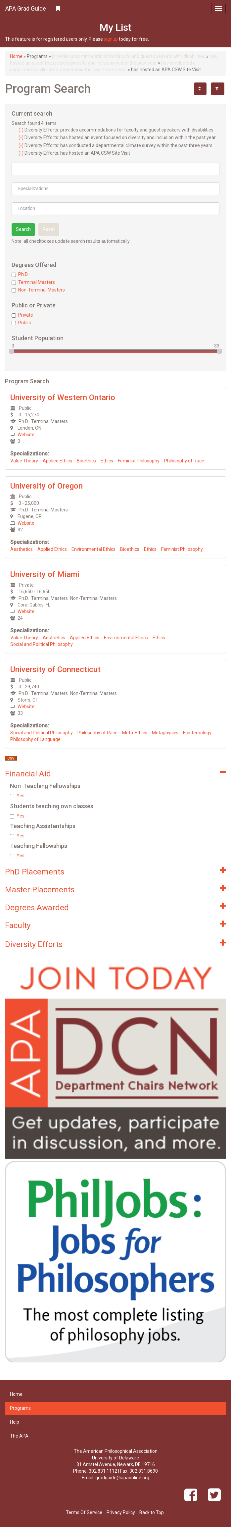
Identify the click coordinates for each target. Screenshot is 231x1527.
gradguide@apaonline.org (122, 1477)
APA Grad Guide (25, 8)
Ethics (107, 460)
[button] (115, 8)
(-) (21, 129)
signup (111, 39)
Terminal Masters (33, 282)
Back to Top (151, 1512)
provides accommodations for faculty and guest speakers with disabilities (128, 56)
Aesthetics (21, 549)
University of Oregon (46, 486)
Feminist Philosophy (139, 460)
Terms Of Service (84, 1512)
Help (14, 1422)
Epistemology (197, 732)
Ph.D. (20, 274)
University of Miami (44, 574)
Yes (17, 795)
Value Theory (24, 460)
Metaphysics (165, 732)
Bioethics (86, 460)
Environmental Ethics (93, 549)
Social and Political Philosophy (41, 644)
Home (16, 56)
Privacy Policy (121, 1512)
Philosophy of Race (184, 460)
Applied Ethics (57, 460)
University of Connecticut (55, 669)
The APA (19, 1436)
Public (21, 322)
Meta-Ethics (134, 732)
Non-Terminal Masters (38, 289)
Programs (20, 1408)
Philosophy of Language (35, 739)
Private (22, 315)
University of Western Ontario (62, 397)
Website (26, 434)
